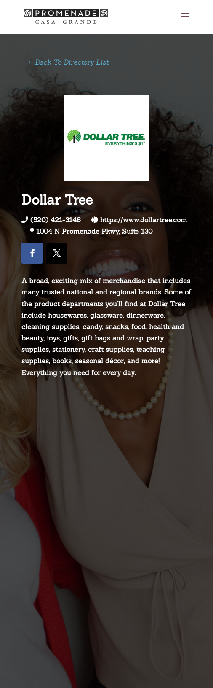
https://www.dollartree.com (143, 220)
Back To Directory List (72, 62)
